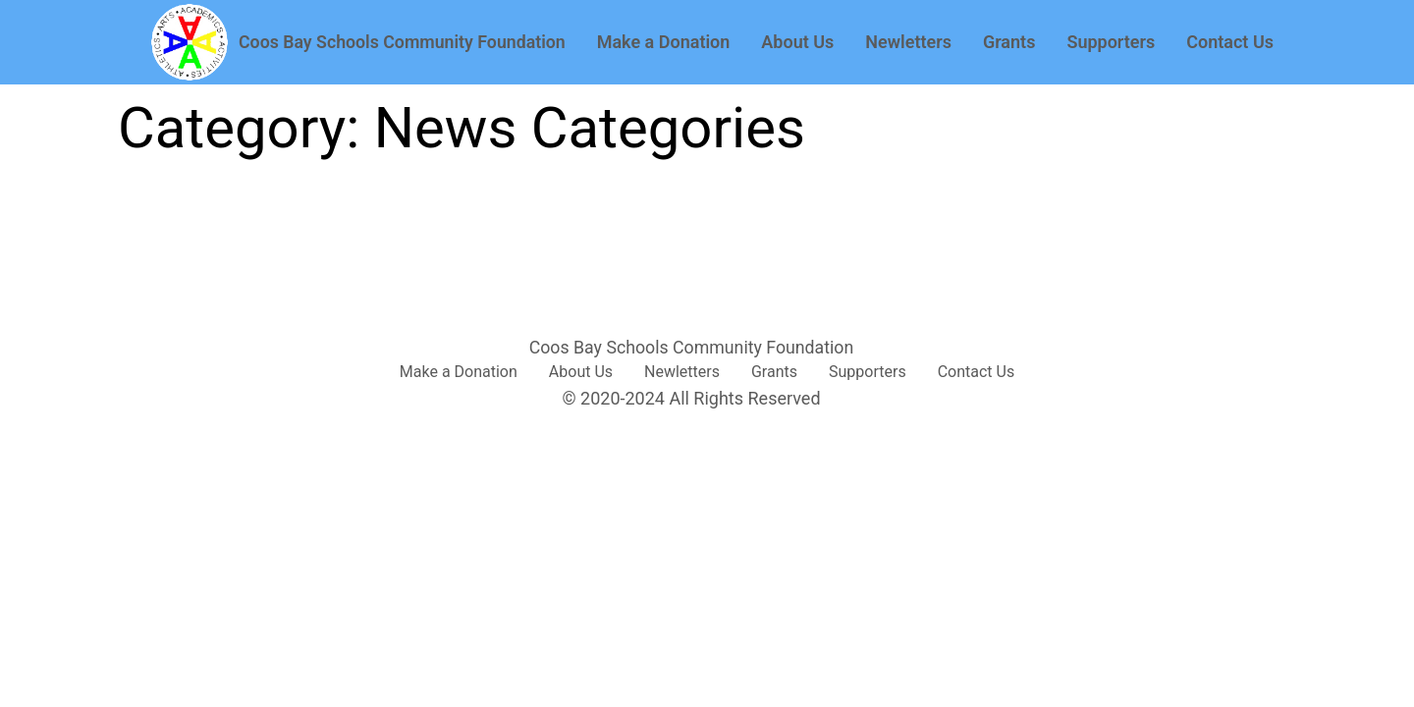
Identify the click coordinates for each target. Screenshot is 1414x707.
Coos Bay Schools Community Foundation (402, 42)
